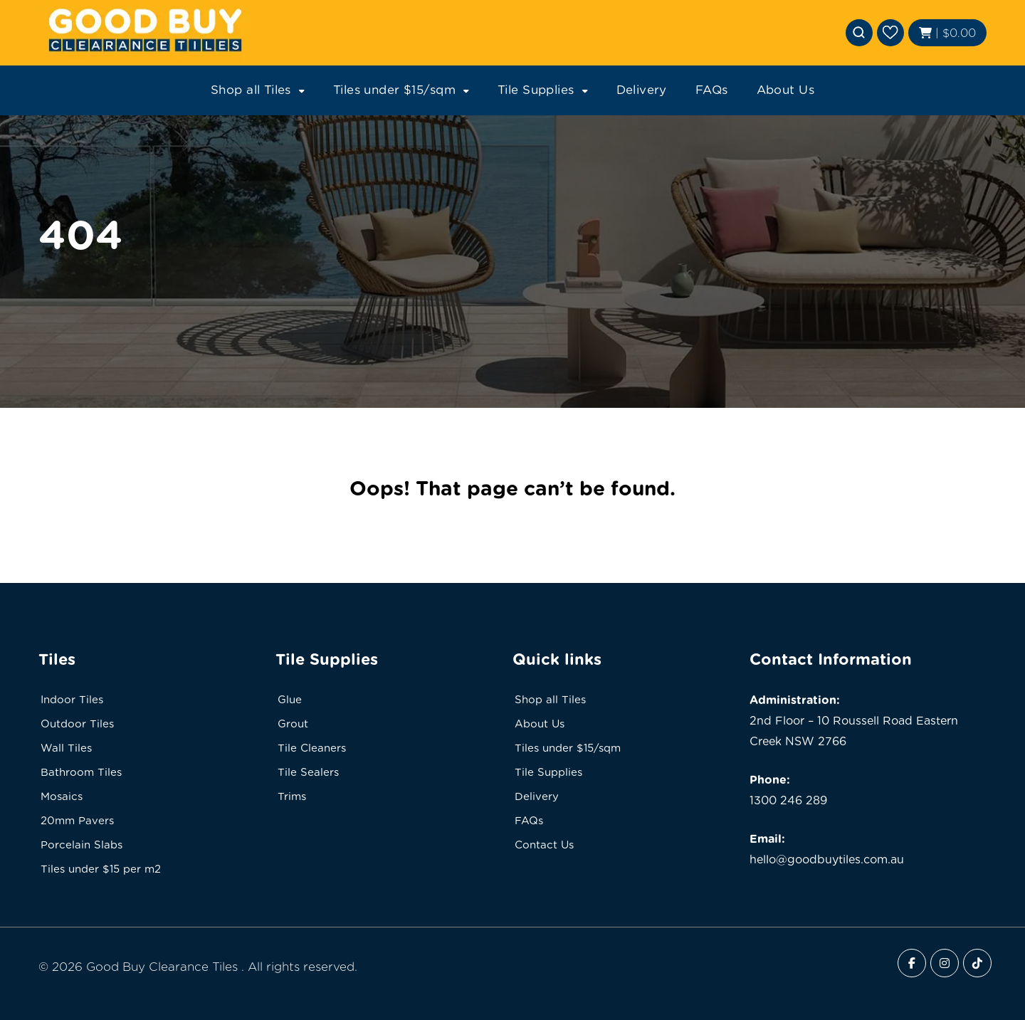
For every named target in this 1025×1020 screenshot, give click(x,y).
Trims (292, 796)
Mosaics (62, 796)
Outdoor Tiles (77, 723)
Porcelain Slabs (81, 844)
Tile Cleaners (312, 748)
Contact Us (544, 844)
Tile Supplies (536, 90)
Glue (290, 699)
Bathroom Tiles (81, 772)
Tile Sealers (308, 772)
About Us (785, 90)
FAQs (711, 90)
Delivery (641, 90)
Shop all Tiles (251, 90)
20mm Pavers (77, 820)
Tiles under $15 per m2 (101, 869)
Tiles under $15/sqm (394, 90)
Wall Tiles (66, 748)
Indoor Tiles (72, 699)
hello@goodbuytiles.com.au (827, 859)
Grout (293, 723)
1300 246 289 (788, 800)
